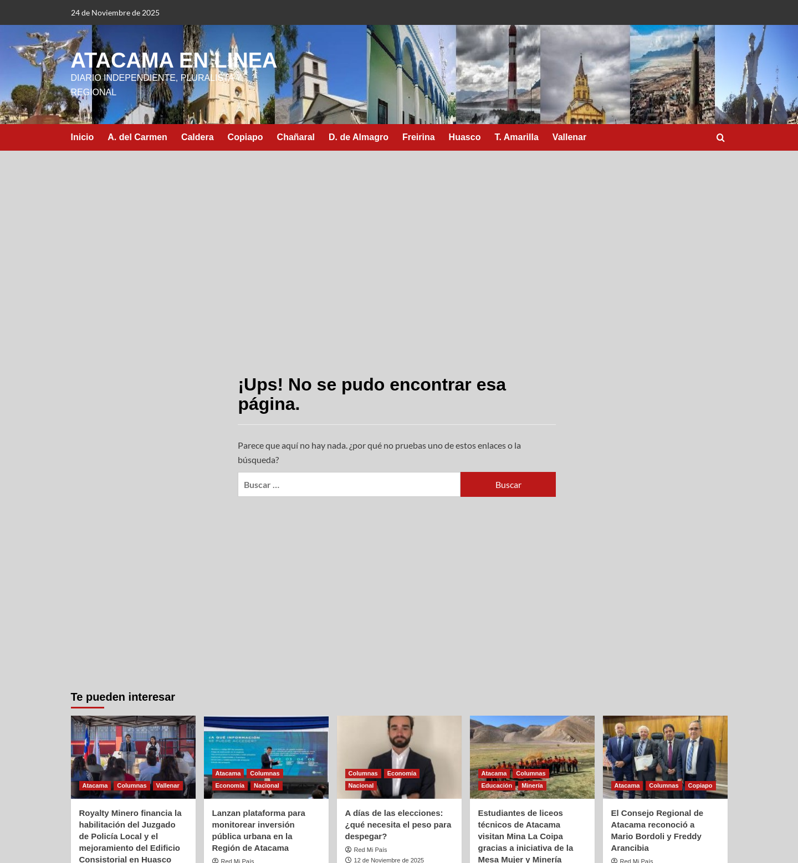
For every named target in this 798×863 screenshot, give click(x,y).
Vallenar (569, 137)
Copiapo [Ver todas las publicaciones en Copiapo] (700, 785)
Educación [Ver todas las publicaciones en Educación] (497, 785)
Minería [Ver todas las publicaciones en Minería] (532, 785)
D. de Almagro (358, 137)
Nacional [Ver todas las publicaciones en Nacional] (266, 785)
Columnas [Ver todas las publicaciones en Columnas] (131, 785)
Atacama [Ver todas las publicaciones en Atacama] (95, 785)
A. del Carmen (137, 137)
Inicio (82, 137)
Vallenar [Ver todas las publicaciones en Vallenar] (168, 785)
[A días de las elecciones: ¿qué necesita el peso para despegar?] (399, 757)
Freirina (418, 137)
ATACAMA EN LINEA (174, 60)
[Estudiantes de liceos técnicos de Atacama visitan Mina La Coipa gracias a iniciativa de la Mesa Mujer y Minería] (532, 757)
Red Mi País (370, 849)
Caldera (197, 137)
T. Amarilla (516, 137)
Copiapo (245, 137)
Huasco (465, 137)
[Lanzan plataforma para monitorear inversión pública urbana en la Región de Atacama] (266, 757)
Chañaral (296, 137)
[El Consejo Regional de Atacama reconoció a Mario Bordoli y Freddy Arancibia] (665, 757)
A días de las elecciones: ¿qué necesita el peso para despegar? (398, 824)
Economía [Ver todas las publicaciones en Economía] (230, 785)
